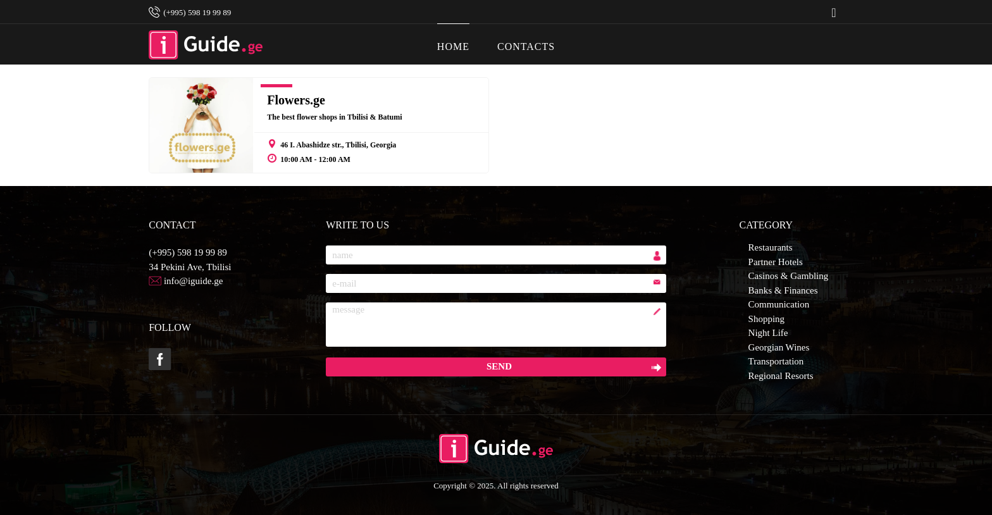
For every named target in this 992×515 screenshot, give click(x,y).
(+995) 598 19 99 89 (187, 252)
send (499, 366)
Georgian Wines (779, 347)
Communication (779, 304)
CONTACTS (526, 37)
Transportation (776, 361)
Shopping (766, 319)
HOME (453, 37)
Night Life (768, 333)
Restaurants (770, 247)
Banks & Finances (783, 290)
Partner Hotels (775, 262)
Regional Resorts (781, 376)
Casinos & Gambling (788, 276)
